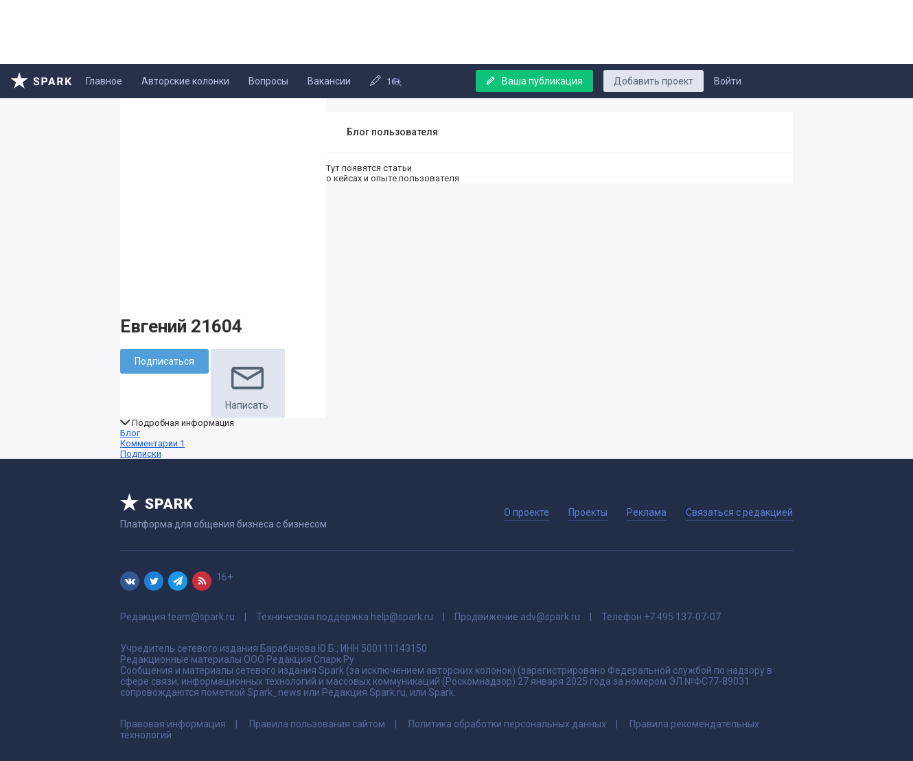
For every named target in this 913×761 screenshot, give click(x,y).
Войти (727, 81)
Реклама (647, 512)
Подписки (140, 453)
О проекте (526, 512)
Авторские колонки (185, 81)
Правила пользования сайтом (317, 723)
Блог (130, 433)
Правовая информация (173, 723)
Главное (104, 81)
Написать (247, 383)
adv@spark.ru (550, 616)
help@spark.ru (402, 616)
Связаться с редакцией (739, 512)
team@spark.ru (201, 616)
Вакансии (329, 81)
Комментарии (152, 443)
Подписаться (164, 361)
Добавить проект (653, 81)
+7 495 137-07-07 (682, 616)
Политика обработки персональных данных (507, 723)
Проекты (588, 512)
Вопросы (268, 81)
